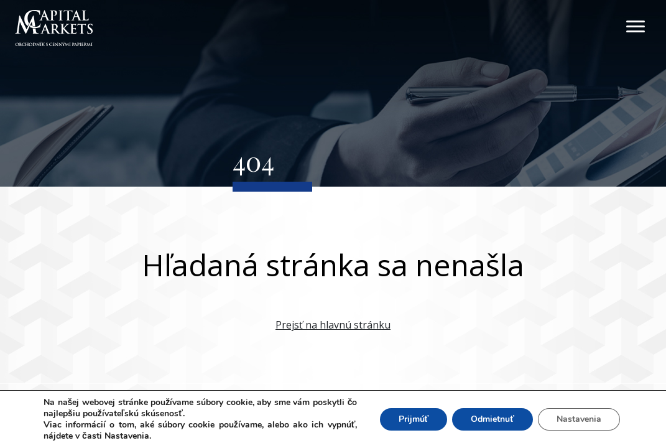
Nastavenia (579, 419)
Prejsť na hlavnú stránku (333, 325)
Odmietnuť (492, 419)
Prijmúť (414, 419)
